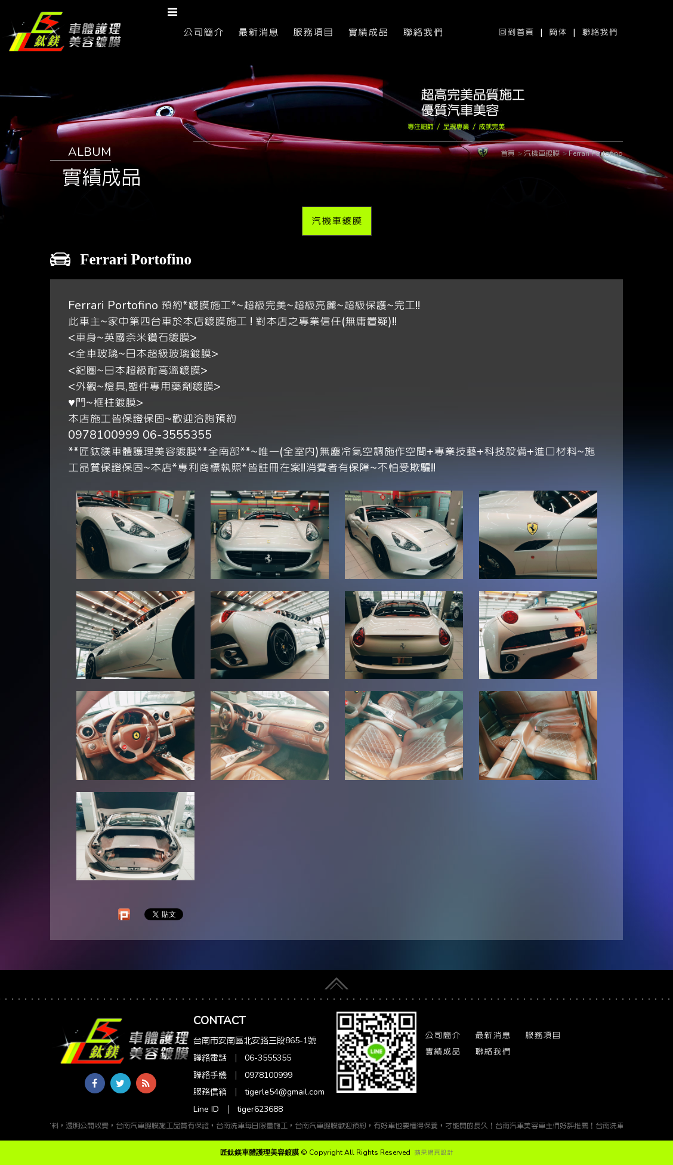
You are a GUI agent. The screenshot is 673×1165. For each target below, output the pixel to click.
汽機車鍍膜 (336, 221)
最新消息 (258, 32)
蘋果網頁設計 (433, 1152)
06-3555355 (268, 1058)
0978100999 (268, 1075)
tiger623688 (260, 1109)
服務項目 (313, 32)
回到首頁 (516, 32)
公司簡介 (203, 32)
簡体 (558, 32)
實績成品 (368, 32)
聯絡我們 (600, 32)
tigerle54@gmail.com (285, 1092)
